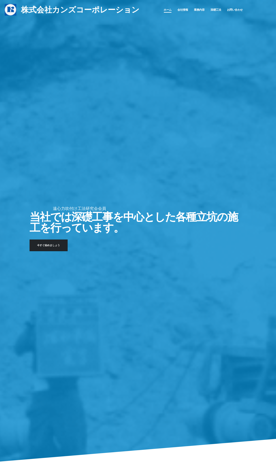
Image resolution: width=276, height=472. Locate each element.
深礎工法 (215, 10)
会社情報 (182, 10)
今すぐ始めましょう (48, 245)
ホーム (168, 10)
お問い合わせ (235, 10)
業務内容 (199, 10)
